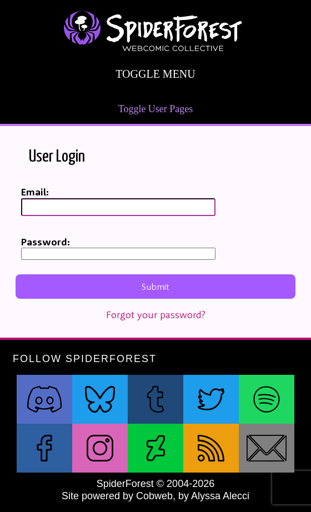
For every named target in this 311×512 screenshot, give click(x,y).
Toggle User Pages (155, 108)
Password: (45, 242)
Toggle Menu (155, 74)
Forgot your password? (155, 314)
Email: (35, 192)
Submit (155, 286)
